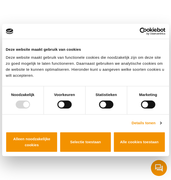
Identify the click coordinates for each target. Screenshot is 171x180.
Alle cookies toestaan (139, 142)
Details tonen (143, 123)
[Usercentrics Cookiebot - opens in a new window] (143, 31)
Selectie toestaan (85, 142)
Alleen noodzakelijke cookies (31, 142)
